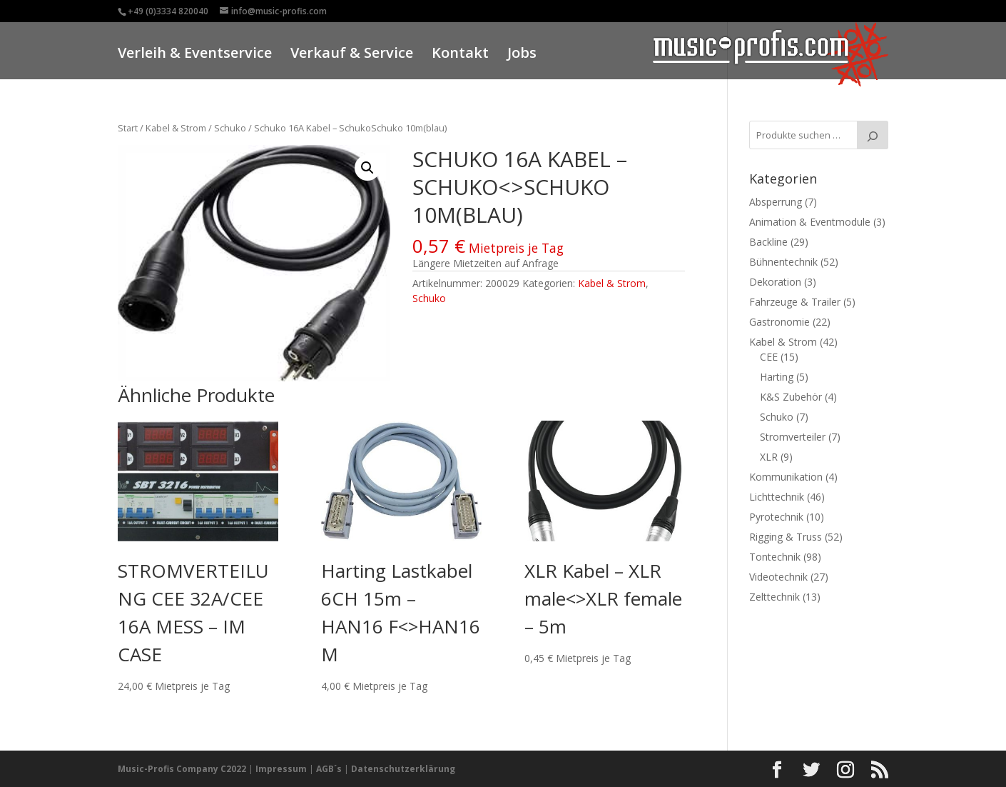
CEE (769, 357)
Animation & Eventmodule (809, 222)
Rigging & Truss (785, 536)
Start (128, 127)
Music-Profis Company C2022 (183, 769)
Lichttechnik (776, 496)
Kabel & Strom (176, 127)
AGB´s (329, 769)
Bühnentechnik (783, 262)
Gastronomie (779, 322)
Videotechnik (778, 576)
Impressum (281, 769)
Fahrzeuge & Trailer (794, 302)
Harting (776, 377)
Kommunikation (786, 476)
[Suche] (872, 135)
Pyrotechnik (776, 516)
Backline (768, 242)
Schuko (230, 127)
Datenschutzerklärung (403, 769)
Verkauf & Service (351, 54)
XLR (769, 456)
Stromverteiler (792, 436)
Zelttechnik (774, 596)
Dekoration (775, 282)
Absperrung (775, 202)
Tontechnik (775, 556)
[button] (367, 168)
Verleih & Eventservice (195, 54)
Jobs (522, 54)
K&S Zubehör (791, 396)
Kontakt (460, 54)
